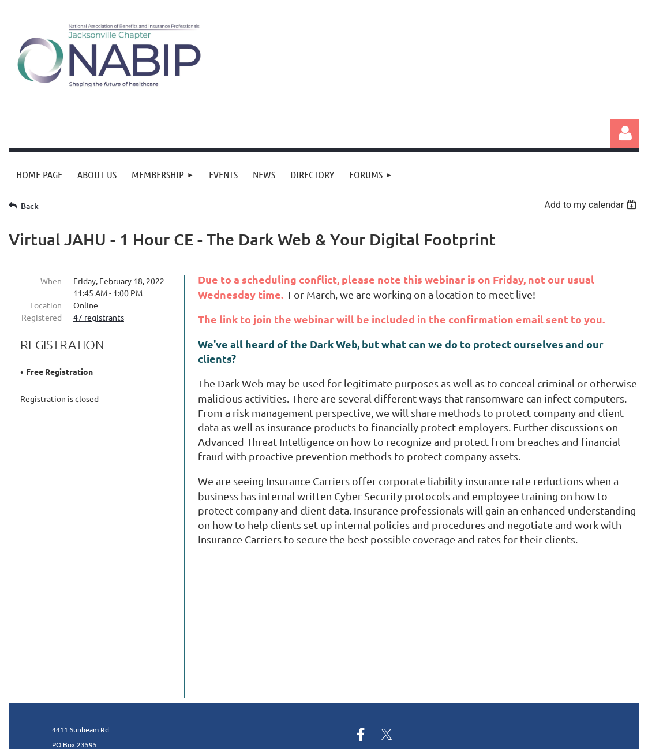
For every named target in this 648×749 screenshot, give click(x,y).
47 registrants (98, 317)
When (51, 280)
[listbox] (591, 205)
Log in (624, 133)
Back (30, 205)
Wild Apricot (501, 734)
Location (46, 305)
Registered (41, 317)
